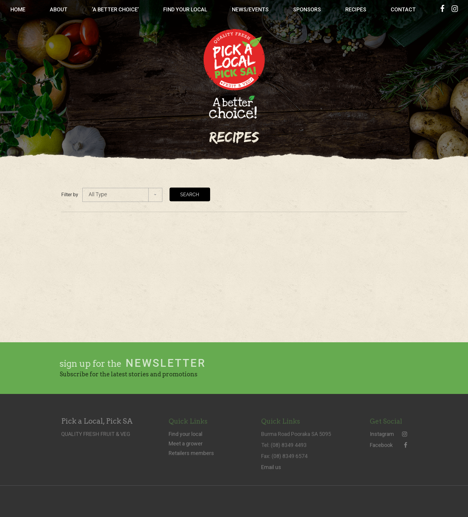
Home (17, 9)
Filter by (69, 194)
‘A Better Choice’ (115, 9)
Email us (271, 469)
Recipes (355, 9)
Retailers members (191, 455)
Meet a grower (186, 446)
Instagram (388, 436)
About (58, 9)
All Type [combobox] (98, 194)
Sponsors (307, 9)
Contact (403, 9)
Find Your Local (185, 9)
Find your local (185, 436)
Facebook (388, 447)
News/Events (250, 9)
